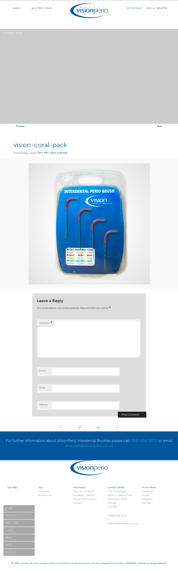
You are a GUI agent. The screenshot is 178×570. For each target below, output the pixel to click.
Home (14, 24)
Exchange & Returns (84, 495)
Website (43, 404)
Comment (45, 323)
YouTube (146, 502)
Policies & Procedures (85, 498)
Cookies (77, 502)
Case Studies (93, 24)
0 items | (43, 8)
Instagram (147, 498)
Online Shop (49, 24)
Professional (44, 495)
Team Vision (71, 24)
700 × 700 (42, 153)
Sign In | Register (156, 8)
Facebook (147, 491)
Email (42, 387)
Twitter (146, 495)
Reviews (145, 24)
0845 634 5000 (143, 440)
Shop (8, 544)
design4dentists (158, 563)
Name (42, 370)
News (111, 24)
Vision (9, 530)
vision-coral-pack (58, 153)
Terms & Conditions (83, 491)
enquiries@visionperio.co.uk (89, 445)
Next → (160, 126)
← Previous (19, 126)
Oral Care (127, 24)
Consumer (44, 491)
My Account (134, 8)
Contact (161, 24)
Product (30, 24)
